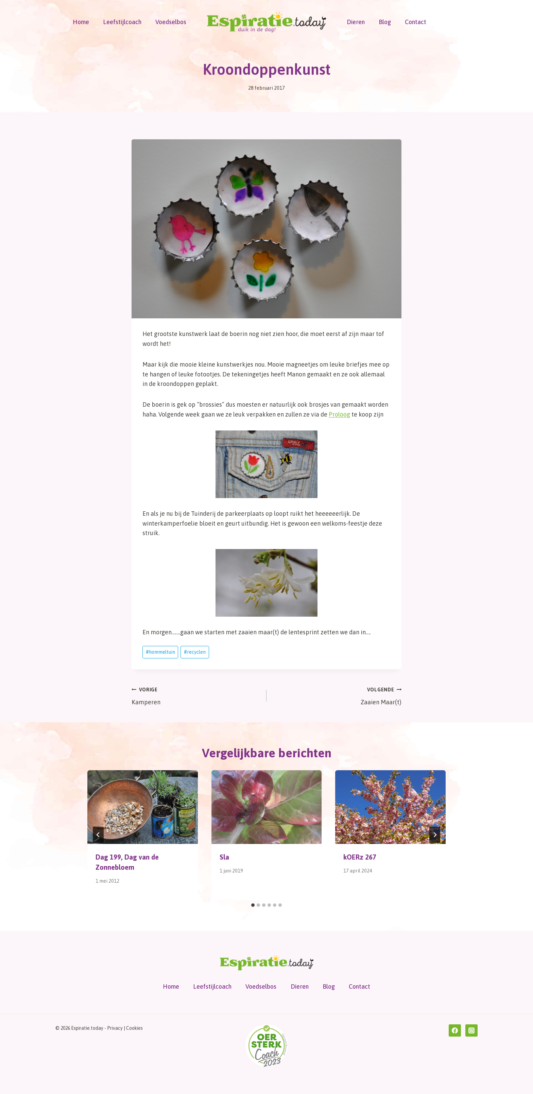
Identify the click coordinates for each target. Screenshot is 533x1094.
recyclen (195, 652)
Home (81, 21)
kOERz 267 (359, 857)
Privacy (115, 1028)
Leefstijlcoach (122, 21)
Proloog (339, 414)
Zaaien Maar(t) (337, 695)
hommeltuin (160, 652)
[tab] (253, 905)
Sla (224, 857)
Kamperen (196, 695)
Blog (385, 21)
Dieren (356, 21)
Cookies (134, 1028)
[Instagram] (471, 1030)
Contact (415, 21)
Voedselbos (170, 21)
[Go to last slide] (98, 835)
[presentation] (142, 807)
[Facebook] (455, 1030)
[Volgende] (434, 835)
